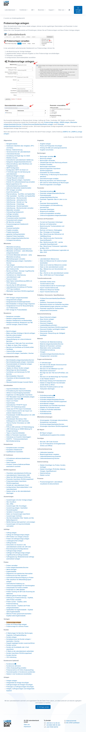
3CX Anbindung (11, 657)
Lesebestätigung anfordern (48, 325)
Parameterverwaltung (48, 191)
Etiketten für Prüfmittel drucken (50, 407)
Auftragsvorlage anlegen (14, 551)
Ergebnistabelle (11, 571)
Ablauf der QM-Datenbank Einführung (18, 477)
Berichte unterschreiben (14, 335)
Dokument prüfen (45, 321)
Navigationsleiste (11, 144)
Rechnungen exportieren (48, 166)
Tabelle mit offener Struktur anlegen (17, 368)
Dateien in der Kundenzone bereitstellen (19, 674)
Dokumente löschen (46, 331)
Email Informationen (12, 192)
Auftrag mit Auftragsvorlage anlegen (17, 535)
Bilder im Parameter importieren (16, 435)
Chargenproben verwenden (48, 356)
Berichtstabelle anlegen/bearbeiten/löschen (20, 360)
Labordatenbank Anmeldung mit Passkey (19, 287)
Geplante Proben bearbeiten (15, 236)
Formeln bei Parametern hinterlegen (51, 222)
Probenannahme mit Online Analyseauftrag (20, 670)
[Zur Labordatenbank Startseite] (6, 3)
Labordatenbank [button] (10, 10)
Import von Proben (12, 401)
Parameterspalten (12, 510)
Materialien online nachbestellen (50, 348)
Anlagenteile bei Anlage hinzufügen (17, 682)
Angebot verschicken (46, 150)
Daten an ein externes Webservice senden (53, 265)
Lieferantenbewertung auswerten (50, 456)
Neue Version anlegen (47, 319)
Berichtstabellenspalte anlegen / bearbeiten (20, 362)
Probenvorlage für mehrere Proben (17, 626)
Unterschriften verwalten (14, 351)
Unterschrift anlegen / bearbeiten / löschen (20, 353)
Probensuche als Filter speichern (16, 575)
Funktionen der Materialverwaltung (51, 342)
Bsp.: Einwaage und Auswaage (49, 232)
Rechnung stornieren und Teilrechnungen (53, 180)
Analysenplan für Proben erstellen (17, 587)
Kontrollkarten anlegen (47, 403)
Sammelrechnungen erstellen (49, 178)
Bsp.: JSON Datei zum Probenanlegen (52, 275)
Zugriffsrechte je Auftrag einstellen (17, 555)
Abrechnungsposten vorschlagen (50, 184)
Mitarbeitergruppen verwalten (15, 259)
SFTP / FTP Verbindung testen (16, 407)
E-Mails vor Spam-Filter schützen (17, 345)
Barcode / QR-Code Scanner (49, 441)
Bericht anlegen (11, 331)
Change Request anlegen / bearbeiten (18, 180)
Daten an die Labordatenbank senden (52, 267)
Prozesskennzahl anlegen (14, 220)
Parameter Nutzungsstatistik (49, 203)
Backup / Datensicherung (14, 150)
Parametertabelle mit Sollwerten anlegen (19, 364)
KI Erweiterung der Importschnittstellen (18, 391)
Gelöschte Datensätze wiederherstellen (18, 188)
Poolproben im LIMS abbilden (15, 589)
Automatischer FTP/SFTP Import (16, 405)
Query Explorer (11, 462)
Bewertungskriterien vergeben (49, 454)
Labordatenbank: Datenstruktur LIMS (18, 475)
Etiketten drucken (11, 158)
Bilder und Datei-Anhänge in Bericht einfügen (20, 333)
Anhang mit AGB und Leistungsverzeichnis (53, 148)
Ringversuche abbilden (47, 211)
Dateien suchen (45, 475)
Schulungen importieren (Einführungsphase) (54, 426)
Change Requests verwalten (15, 178)
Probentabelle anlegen (13, 366)
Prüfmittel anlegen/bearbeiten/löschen (52, 399)
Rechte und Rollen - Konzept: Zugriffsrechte (20, 271)
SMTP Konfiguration (12, 168)
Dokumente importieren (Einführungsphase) (54, 327)
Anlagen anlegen (11, 680)
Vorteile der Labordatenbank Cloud (17, 485)
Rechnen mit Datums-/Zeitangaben (51, 230)
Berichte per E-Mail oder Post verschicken (19, 343)
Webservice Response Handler (49, 290)
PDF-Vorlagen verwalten (14, 190)
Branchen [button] (41, 10)
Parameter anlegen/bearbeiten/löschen (52, 193)
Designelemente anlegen (14, 300)
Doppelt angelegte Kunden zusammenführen (20, 643)
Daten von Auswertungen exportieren (18, 514)
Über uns (27, 724)
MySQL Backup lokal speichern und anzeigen (20, 522)
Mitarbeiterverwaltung (13, 247)
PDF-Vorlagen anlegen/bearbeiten (17, 298)
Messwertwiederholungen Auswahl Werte (19, 382)
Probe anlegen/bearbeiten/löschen (17, 567)
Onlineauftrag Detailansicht (15, 212)
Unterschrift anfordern (13, 337)
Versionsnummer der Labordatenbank (18, 152)
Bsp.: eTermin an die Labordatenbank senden (54, 273)
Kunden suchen (11, 645)
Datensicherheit (71, 721)
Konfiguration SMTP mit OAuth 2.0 (17, 170)
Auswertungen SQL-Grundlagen (16, 506)
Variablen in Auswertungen (14, 512)
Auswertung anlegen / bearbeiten (17, 508)
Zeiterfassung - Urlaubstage (15, 204)
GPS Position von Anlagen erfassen (17, 537)
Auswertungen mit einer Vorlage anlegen (19, 500)
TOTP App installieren (13, 289)
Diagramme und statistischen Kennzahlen (19, 573)
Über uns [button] (61, 10)
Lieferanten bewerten (46, 452)
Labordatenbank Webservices (49, 259)
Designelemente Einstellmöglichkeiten (18, 302)
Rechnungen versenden (47, 160)
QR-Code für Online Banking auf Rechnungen (54, 182)
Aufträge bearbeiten (12, 216)
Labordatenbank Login (13, 277)
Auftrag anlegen (11, 533)
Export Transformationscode (49, 288)
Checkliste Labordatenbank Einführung (18, 473)
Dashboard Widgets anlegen (15, 176)
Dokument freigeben (46, 323)
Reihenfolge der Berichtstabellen (16, 370)
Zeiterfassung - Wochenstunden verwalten (19, 208)
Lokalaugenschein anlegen (14, 541)
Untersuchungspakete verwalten (50, 213)
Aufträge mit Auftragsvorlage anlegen (18, 553)
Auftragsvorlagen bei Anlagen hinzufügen (19, 684)
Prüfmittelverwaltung (47, 395)
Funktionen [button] (23, 10)
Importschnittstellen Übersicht (15, 389)
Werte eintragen (11, 569)
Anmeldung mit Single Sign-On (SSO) (18, 156)
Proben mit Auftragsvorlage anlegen (17, 539)
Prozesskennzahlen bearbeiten (16, 218)
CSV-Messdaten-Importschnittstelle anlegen (20, 397)
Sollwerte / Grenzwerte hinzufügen (51, 302)
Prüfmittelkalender (46, 413)
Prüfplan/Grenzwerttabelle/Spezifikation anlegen (37, 124)
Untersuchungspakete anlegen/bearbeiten (53, 215)
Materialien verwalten (13, 210)
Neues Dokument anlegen (48, 317)
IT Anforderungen (45, 362)
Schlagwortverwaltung (13, 240)
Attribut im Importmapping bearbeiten (18, 393)
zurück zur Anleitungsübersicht (14, 18)
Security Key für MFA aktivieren (16, 285)
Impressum (27, 726)
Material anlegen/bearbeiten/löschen (51, 344)
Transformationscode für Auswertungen (52, 286)
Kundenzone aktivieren (13, 666)
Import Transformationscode (49, 292)
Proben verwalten (12, 565)
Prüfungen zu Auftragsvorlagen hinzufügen (20, 686)
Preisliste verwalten (46, 164)
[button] (70, 10)
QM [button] (32, 10)
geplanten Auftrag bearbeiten (15, 234)
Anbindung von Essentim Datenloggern (18, 437)
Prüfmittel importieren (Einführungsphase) (53, 401)
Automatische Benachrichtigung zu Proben (20, 577)
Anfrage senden (78, 10)
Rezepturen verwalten (13, 316)
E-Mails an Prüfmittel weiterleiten (50, 409)
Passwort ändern (11, 279)
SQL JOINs (9, 504)
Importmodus (10, 403)
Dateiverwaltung (45, 473)
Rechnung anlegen (46, 158)
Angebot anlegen (45, 144)
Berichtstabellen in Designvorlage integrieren (20, 304)
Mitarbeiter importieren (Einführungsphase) (20, 291)
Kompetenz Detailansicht (14, 450)
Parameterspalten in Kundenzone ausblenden (20, 672)
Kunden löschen (11, 655)
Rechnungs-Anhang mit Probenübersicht (53, 381)
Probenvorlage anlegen (51, 122)
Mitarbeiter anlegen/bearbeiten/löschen (18, 249)
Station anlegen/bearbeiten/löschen (17, 238)
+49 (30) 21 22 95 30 (53, 723)
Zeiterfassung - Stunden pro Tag (16, 202)
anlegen (65, 122)
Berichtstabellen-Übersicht (14, 376)
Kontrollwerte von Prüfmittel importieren (52, 405)
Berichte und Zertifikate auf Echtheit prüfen (20, 347)
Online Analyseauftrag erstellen (16, 668)
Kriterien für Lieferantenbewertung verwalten (20, 182)
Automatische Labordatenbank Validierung (19, 160)
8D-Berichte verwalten (13, 222)
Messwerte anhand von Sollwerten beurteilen (54, 304)
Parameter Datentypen (47, 209)
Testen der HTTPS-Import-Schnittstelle (18, 409)
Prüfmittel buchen (45, 411)
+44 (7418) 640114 (52, 727)
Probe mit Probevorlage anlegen (16, 624)
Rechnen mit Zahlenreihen (48, 224)
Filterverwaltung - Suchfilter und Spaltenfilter (20, 194)
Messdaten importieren (14, 399)
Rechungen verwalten (48, 156)
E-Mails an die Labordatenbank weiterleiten (20, 651)
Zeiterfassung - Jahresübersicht (16, 200)
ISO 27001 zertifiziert (73, 723)
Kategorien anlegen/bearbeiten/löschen (18, 162)
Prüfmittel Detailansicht (47, 397)
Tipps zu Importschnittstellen (15, 433)
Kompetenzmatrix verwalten (15, 448)
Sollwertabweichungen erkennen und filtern (54, 306)
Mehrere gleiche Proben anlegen (16, 595)
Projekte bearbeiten (12, 232)
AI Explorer (9, 460)
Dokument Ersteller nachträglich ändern (52, 329)
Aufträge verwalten (12, 214)
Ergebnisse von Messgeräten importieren (19, 395)
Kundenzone (11, 664)
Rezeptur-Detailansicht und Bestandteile (19, 320)
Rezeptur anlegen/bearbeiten (15, 318)
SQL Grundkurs (11, 502)
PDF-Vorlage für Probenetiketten (16, 310)
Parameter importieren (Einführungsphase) (19, 479)
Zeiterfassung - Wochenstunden (16, 198)
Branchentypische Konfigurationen (17, 549)
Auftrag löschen (11, 543)
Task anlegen (10, 265)
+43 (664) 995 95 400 (53, 725)
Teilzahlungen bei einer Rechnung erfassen (53, 162)
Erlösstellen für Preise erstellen (50, 172)
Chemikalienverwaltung (47, 350)
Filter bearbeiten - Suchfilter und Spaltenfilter (20, 196)
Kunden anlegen (11, 637)
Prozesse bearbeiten (12, 228)
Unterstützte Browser (13, 154)
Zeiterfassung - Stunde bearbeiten (17, 206)
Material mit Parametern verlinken (50, 346)
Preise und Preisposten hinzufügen (51, 146)
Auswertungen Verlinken (14, 516)
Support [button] (51, 10)
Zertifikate (9, 349)
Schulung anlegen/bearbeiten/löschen (52, 424)
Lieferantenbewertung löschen (49, 458)
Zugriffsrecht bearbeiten (14, 273)
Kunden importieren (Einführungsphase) (19, 653)
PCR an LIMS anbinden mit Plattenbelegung (20, 427)
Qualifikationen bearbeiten (14, 452)
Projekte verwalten (12, 230)
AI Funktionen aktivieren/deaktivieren (18, 458)
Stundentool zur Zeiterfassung (16, 275)
